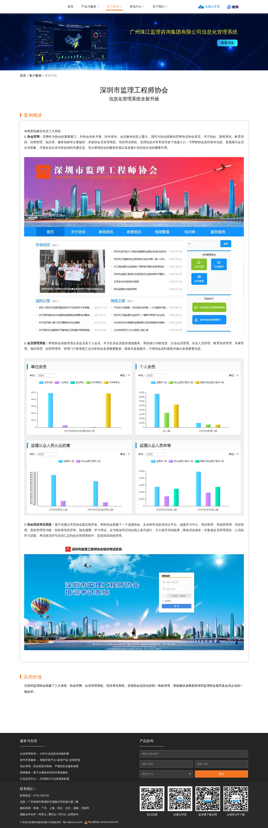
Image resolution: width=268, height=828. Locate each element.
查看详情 (228, 43)
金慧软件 (73, 814)
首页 (70, 6)
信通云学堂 (209, 7)
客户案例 (113, 6)
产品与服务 (88, 6)
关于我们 (158, 6)
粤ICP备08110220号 (72, 822)
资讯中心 (136, 6)
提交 (221, 773)
